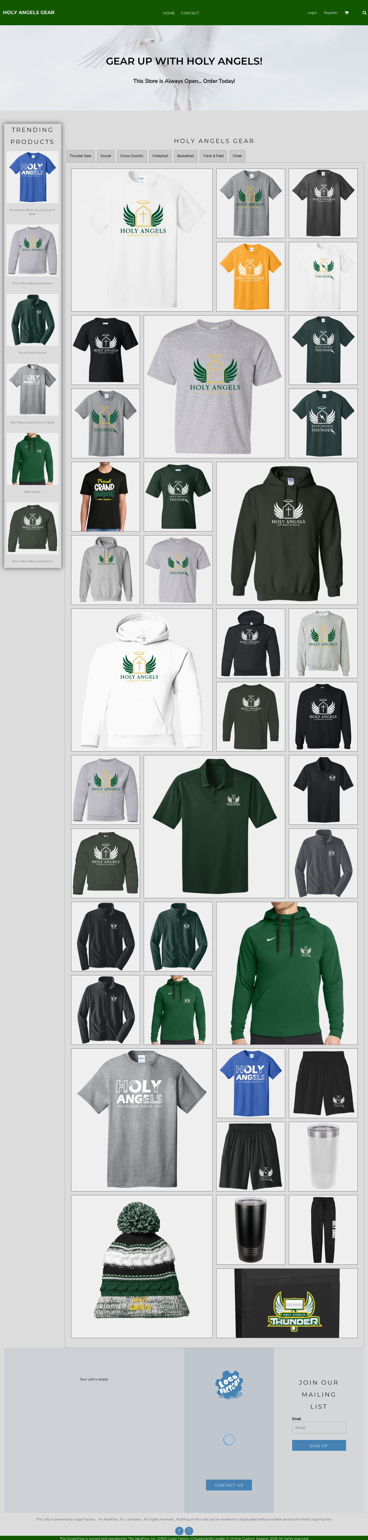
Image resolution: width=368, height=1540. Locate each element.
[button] (347, 13)
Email (296, 1418)
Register (331, 13)
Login (312, 13)
